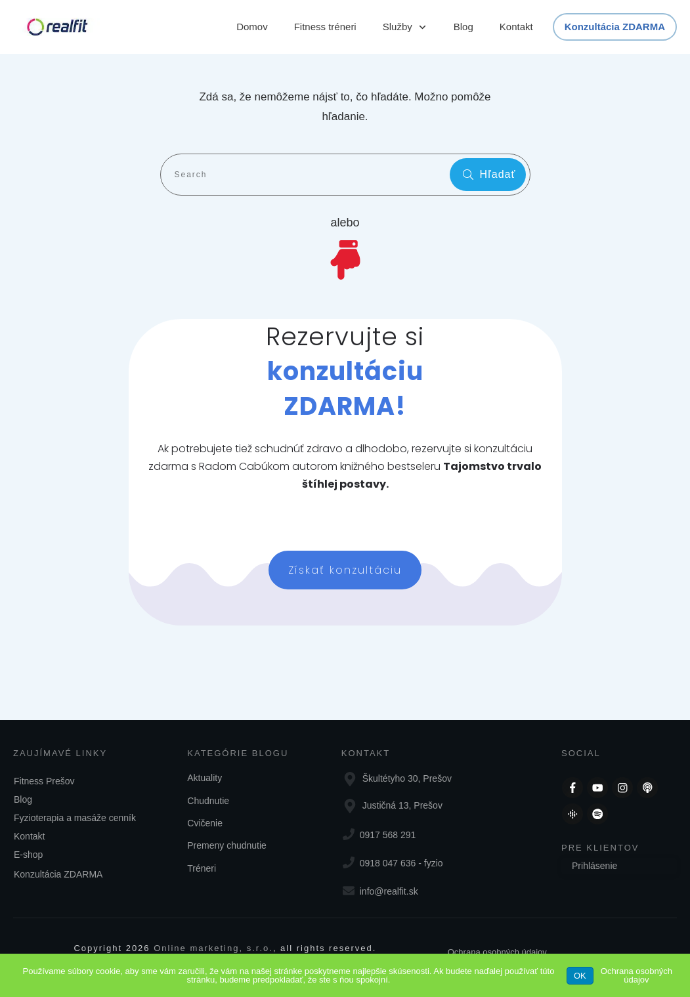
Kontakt (29, 836)
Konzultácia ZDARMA (58, 874)
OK (580, 976)
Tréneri (201, 868)
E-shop (28, 854)
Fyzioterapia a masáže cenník (75, 818)
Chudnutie (208, 800)
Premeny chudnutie (227, 845)
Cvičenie (205, 823)
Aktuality (204, 778)
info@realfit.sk (389, 891)
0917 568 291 (388, 835)
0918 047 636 (388, 863)
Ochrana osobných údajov (497, 952)
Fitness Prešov (44, 781)
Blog (23, 799)
